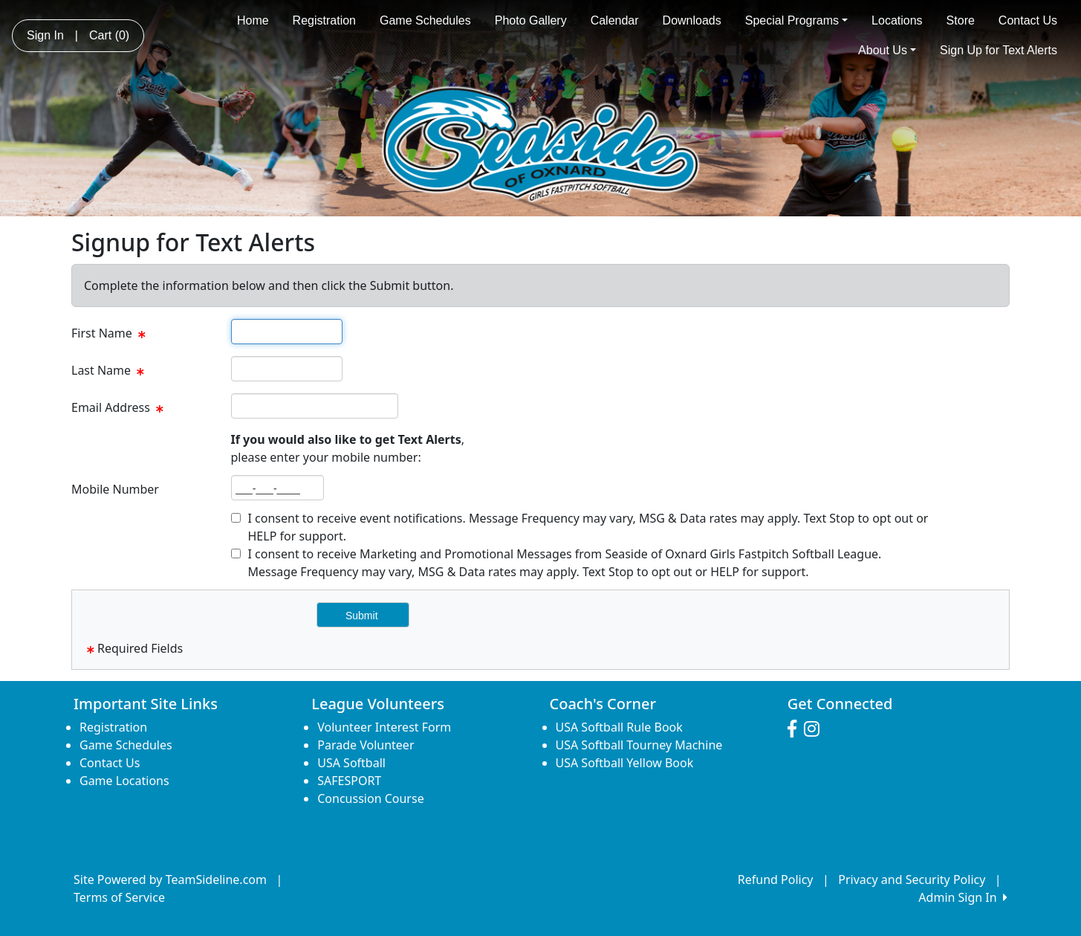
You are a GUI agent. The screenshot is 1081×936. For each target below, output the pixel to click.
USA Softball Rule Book (619, 727)
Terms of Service (119, 897)
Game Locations (124, 780)
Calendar (615, 20)
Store (961, 20)
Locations (897, 20)
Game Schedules (425, 20)
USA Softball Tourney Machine (639, 745)
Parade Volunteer (365, 745)
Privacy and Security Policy (911, 879)
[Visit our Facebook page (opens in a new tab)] (796, 729)
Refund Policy (776, 879)
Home (253, 20)
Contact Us (1028, 20)
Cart (109, 35)
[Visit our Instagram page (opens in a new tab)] (815, 729)
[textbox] (287, 331)
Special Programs (796, 20)
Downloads (692, 20)
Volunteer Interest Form (384, 727)
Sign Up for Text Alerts (998, 50)
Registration (324, 20)
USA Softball (351, 763)
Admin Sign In (962, 897)
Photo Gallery (531, 20)
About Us (887, 50)
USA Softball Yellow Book (625, 763)
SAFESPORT (349, 780)
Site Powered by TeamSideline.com (170, 879)
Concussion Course (370, 798)
